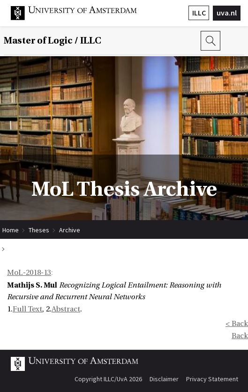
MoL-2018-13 (29, 272)
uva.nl (227, 12)
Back (240, 336)
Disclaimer (164, 379)
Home (10, 230)
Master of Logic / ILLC (52, 40)
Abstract (66, 309)
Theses (39, 230)
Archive (69, 230)
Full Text (27, 309)
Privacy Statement (212, 379)
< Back (236, 323)
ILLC (199, 12)
